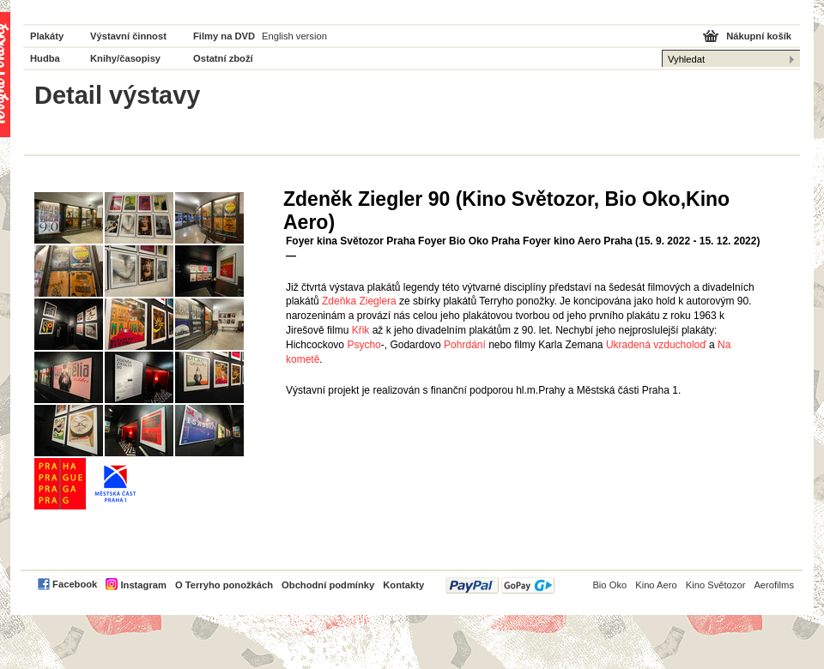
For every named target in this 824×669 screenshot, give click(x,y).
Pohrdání (465, 345)
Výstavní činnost (128, 36)
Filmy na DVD (224, 36)
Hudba (45, 58)
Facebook (74, 584)
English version (294, 36)
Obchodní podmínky (328, 585)
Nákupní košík (758, 36)
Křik (361, 330)
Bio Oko (609, 585)
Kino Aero (656, 585)
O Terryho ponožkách (224, 585)
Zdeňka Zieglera (359, 301)
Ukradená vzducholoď (656, 345)
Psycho (363, 345)
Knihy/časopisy (125, 58)
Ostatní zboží (223, 58)
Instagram (143, 585)
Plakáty (47, 36)
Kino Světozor (716, 585)
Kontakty (403, 585)
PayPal (499, 585)
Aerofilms (774, 585)
